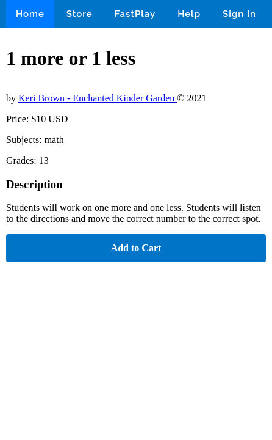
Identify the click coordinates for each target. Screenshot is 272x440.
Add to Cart (136, 248)
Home (30, 14)
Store (79, 14)
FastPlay (135, 14)
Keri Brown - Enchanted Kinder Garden (97, 98)
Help (189, 14)
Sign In (239, 14)
